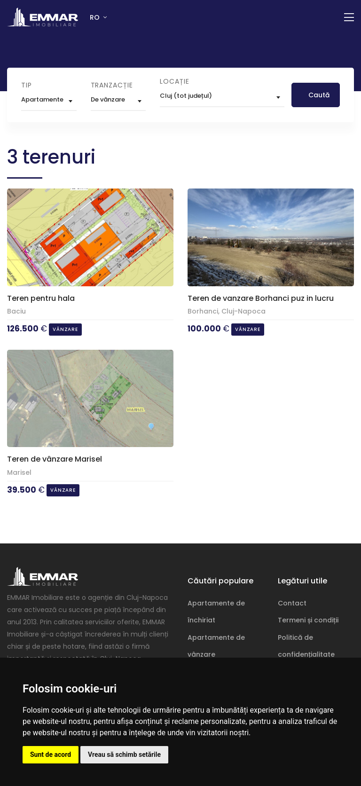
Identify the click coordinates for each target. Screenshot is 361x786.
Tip (26, 85)
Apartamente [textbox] (42, 99)
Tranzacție (112, 85)
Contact (292, 603)
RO (96, 17)
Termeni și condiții (308, 620)
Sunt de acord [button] (50, 754)
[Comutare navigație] (349, 17)
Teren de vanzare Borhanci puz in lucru (261, 298)
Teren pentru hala (41, 298)
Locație (174, 81)
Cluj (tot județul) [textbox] (186, 95)
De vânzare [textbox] (108, 99)
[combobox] (49, 101)
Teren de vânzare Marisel (54, 459)
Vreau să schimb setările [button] (124, 754)
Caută (319, 95)
